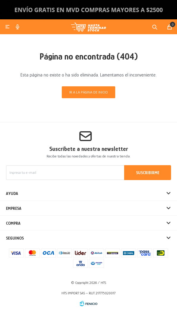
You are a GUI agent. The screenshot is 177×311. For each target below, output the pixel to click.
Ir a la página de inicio (88, 92)
